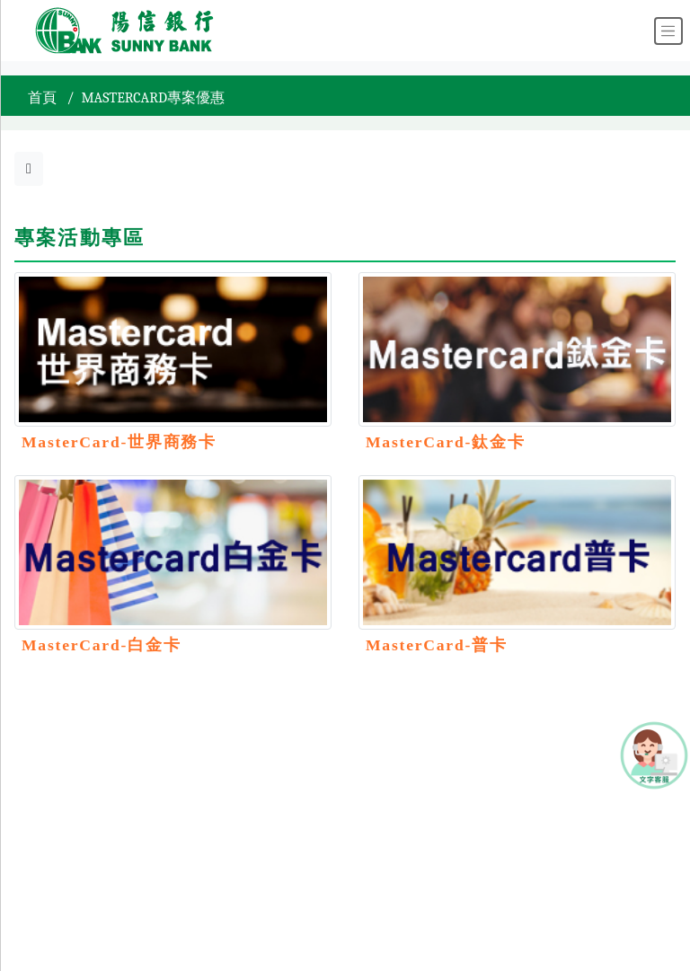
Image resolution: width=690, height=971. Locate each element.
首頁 (42, 98)
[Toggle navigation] (668, 31)
